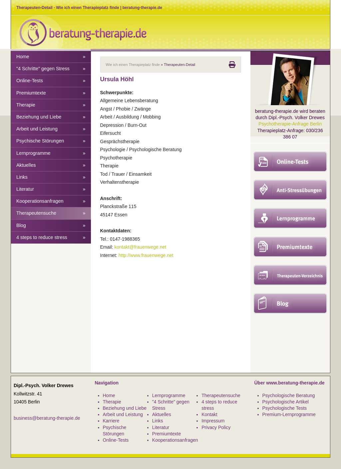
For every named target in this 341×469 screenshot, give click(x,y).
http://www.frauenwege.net (146, 255)
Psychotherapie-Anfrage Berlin (290, 123)
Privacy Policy (215, 427)
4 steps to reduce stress (51, 237)
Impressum (212, 420)
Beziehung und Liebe (51, 117)
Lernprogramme (51, 153)
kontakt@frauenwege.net (140, 247)
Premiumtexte (51, 93)
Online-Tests (51, 81)
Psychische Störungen (51, 141)
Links (51, 177)
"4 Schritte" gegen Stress (51, 69)
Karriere (111, 420)
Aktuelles (51, 165)
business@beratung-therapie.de (47, 418)
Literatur (51, 189)
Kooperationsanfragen (51, 201)
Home (51, 57)
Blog (51, 225)
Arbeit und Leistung (51, 129)
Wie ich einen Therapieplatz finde (133, 65)
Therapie (51, 105)
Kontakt (209, 414)
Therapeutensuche (51, 213)
